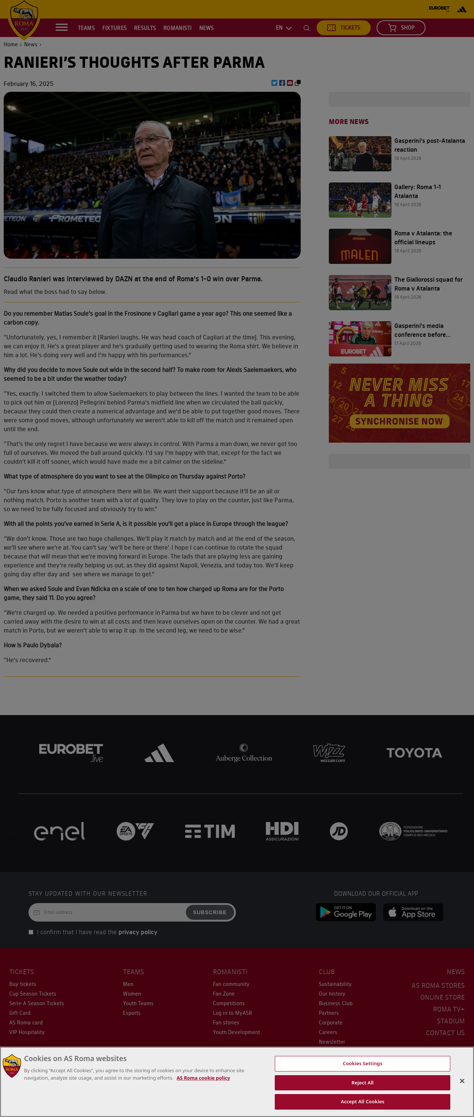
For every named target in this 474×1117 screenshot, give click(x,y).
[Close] (462, 1081)
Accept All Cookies (362, 1101)
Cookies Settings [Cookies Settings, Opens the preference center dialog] (363, 1063)
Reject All (362, 1082)
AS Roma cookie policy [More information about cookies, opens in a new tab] (203, 1077)
